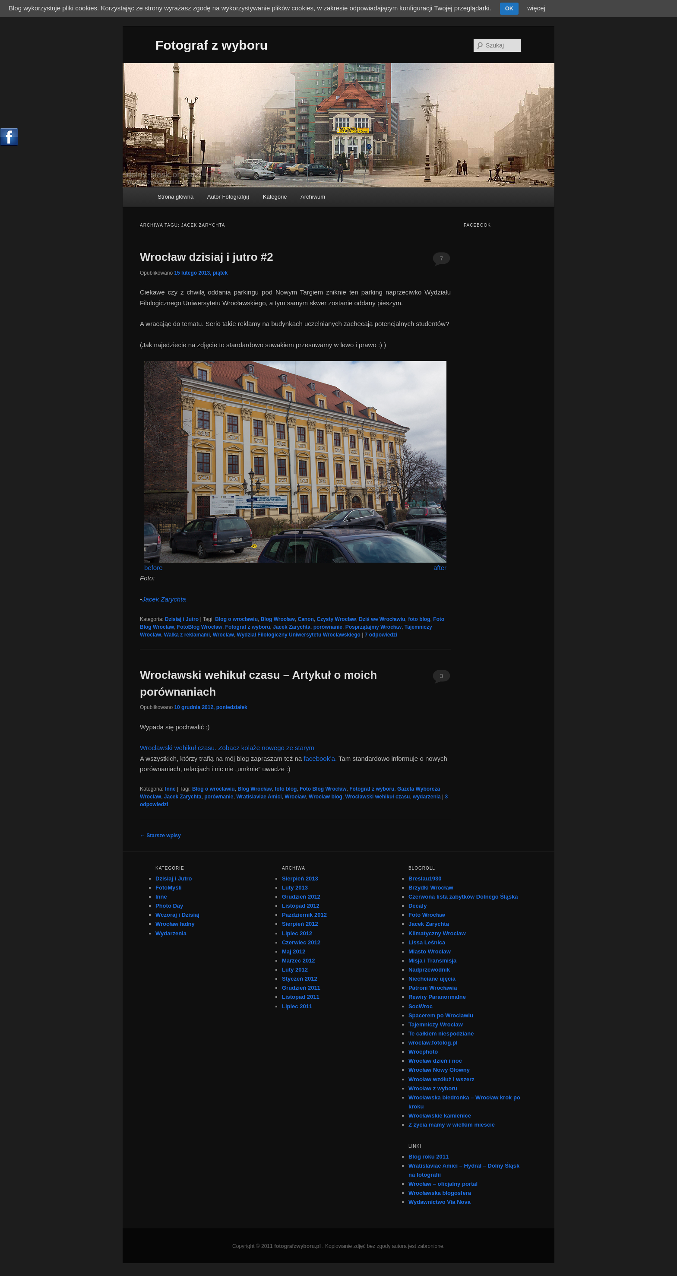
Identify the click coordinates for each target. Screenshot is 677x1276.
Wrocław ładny (175, 924)
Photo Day (169, 905)
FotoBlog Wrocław (199, 627)
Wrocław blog (325, 797)
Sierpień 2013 (300, 878)
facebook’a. (320, 758)
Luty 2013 (295, 887)
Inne (170, 789)
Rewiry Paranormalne (437, 997)
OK (509, 8)
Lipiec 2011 (297, 1006)
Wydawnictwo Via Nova (439, 1202)
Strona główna (175, 196)
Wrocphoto (423, 1051)
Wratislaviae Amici (259, 797)
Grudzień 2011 (301, 988)
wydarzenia (427, 797)
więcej (536, 8)
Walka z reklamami (187, 635)
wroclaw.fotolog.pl (433, 1042)
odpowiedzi (381, 635)
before (153, 567)
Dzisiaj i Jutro (182, 619)
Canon (306, 619)
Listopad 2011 (301, 997)
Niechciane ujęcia (432, 978)
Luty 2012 (295, 969)
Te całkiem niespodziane (441, 1033)
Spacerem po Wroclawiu (440, 1015)
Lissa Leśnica (426, 942)
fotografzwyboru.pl (297, 1246)
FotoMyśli (168, 887)
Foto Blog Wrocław (323, 789)
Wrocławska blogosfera (439, 1193)
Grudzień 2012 (301, 896)
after (439, 567)
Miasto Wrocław (429, 951)
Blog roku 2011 (428, 1156)
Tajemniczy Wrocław (435, 1024)
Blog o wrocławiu (236, 619)
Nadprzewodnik (429, 969)
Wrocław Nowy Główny (439, 1070)
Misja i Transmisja (432, 960)
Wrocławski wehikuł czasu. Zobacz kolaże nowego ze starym (227, 747)
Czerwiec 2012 (301, 942)
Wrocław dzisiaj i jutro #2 (206, 256)
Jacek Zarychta (164, 599)
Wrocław (223, 635)
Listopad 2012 (301, 905)
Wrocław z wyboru (432, 1088)
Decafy (417, 905)
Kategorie (275, 196)
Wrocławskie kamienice (439, 1115)
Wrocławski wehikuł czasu (377, 797)
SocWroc (420, 1006)
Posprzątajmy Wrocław (373, 627)
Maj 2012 (293, 951)
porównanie (327, 627)
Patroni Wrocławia (432, 988)
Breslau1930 (425, 878)
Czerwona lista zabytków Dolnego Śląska (463, 896)
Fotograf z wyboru (211, 45)
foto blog (419, 619)
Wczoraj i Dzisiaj (177, 915)
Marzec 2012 (298, 960)
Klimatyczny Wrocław (437, 933)
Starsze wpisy (160, 836)
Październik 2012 (304, 915)
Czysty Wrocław (336, 619)
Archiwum (313, 196)
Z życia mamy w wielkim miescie (451, 1124)
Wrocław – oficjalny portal (443, 1184)
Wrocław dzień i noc (435, 1061)
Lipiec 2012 (297, 933)
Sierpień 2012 (300, 924)
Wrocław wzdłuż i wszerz (441, 1079)
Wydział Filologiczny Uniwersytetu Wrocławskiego (299, 635)
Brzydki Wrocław (430, 887)
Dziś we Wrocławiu (382, 619)
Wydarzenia (171, 933)
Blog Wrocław (278, 619)
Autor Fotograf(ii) (228, 196)
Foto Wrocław (426, 915)
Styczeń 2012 (299, 978)
